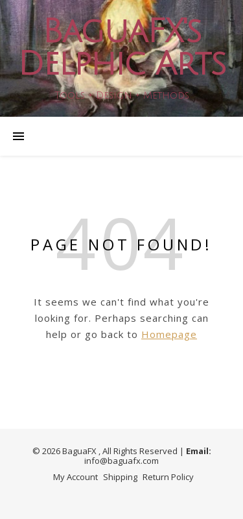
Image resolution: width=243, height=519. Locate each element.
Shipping (120, 477)
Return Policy (168, 477)
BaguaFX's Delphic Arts (121, 48)
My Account (75, 477)
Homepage (169, 334)
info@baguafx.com (121, 460)
